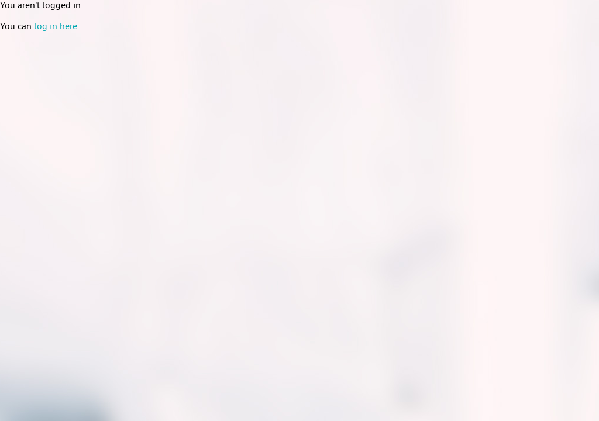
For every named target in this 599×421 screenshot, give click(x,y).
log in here (55, 27)
